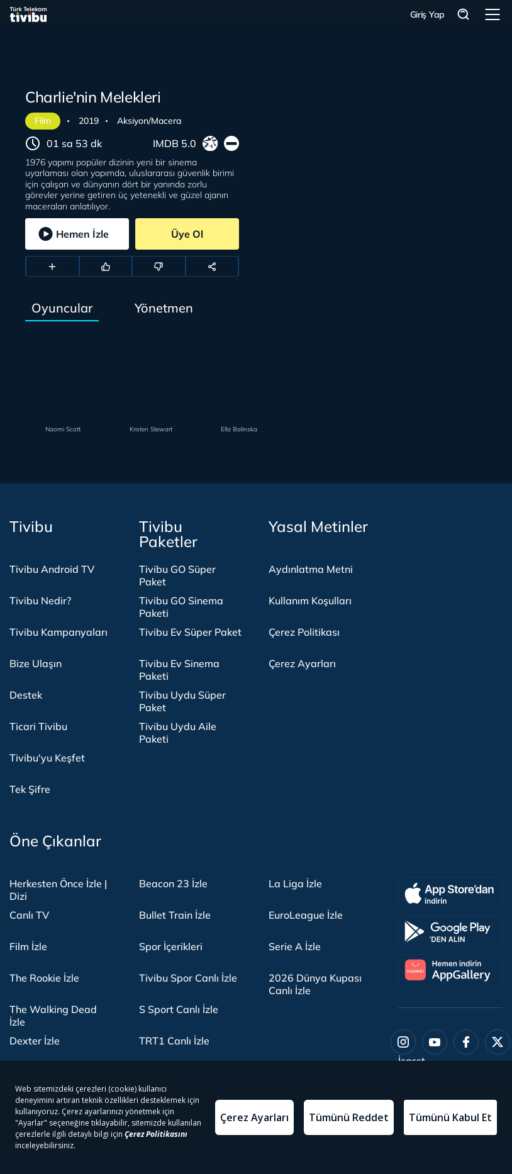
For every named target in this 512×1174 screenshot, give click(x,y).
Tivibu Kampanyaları (58, 632)
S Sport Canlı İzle (178, 1009)
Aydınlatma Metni (311, 569)
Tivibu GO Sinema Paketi (181, 606)
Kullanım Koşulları (310, 600)
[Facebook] (466, 1042)
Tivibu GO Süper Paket (177, 575)
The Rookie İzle (44, 978)
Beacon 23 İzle (173, 883)
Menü (492, 14)
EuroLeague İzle (306, 915)
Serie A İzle (295, 946)
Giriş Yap (427, 14)
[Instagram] (403, 1042)
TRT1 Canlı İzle (174, 1040)
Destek (25, 695)
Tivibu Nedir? (40, 600)
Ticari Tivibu (38, 726)
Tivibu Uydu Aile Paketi (177, 732)
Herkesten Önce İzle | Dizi (58, 889)
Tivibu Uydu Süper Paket (182, 701)
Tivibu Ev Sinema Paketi (179, 669)
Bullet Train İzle (175, 915)
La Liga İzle (295, 883)
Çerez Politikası (304, 632)
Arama (463, 14)
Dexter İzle (34, 1040)
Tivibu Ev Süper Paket (190, 632)
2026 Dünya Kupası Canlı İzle (315, 984)
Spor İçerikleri (171, 946)
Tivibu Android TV (51, 569)
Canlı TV (29, 915)
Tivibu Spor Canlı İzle (188, 978)
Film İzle (28, 946)
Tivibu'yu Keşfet (47, 757)
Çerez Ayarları (302, 663)
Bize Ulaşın (35, 663)
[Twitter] (497, 1042)
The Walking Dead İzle (53, 1015)
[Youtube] (434, 1042)
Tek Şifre (29, 789)
